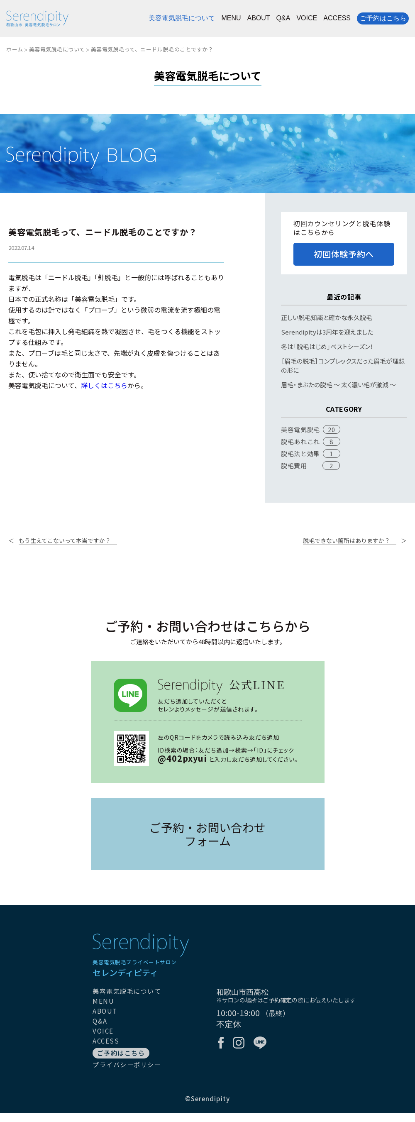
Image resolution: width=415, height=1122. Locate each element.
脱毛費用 (294, 465)
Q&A (283, 18)
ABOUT (258, 18)
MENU (231, 18)
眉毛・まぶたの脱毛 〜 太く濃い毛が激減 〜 (338, 384)
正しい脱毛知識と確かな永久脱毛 (326, 317)
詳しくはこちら (104, 385)
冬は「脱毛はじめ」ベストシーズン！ (327, 346)
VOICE (306, 18)
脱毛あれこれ (300, 441)
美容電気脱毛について (182, 18)
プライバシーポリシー (127, 1064)
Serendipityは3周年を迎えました (327, 332)
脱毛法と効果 (300, 453)
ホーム (14, 49)
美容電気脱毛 (300, 429)
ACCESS (337, 18)
